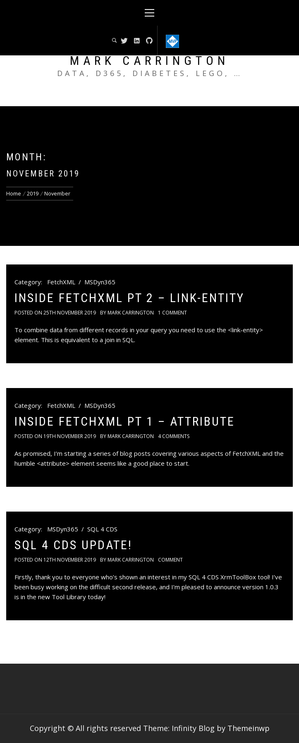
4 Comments (173, 436)
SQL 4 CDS (102, 529)
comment (170, 559)
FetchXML (61, 282)
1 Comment (172, 312)
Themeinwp (248, 728)
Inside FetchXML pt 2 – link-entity (129, 298)
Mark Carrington (149, 60)
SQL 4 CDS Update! (73, 545)
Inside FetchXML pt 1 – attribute (124, 421)
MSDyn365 (99, 282)
